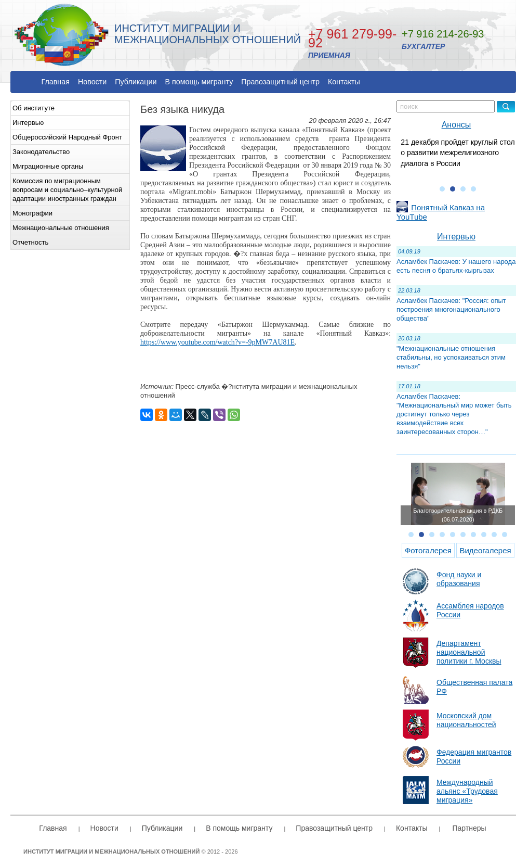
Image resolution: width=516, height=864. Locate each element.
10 (504, 534)
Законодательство (41, 152)
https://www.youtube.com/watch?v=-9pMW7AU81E (217, 342)
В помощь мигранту (199, 82)
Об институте (33, 108)
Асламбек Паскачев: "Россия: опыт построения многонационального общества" (451, 309)
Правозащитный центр (280, 82)
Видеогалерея (485, 550)
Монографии (32, 213)
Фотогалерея (428, 550)
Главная (56, 82)
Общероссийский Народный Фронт (67, 137)
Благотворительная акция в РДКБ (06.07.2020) (457, 515)
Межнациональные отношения (60, 228)
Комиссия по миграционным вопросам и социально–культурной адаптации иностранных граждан (67, 189)
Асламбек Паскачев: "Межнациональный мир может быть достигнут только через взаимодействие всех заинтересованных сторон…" (454, 414)
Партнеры (469, 828)
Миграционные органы (47, 166)
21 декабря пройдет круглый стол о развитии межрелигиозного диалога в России (457, 153)
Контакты (344, 82)
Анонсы (456, 124)
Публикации (135, 82)
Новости (92, 82)
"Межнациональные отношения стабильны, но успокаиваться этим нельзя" (451, 357)
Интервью (28, 122)
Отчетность (30, 242)
